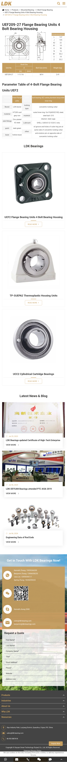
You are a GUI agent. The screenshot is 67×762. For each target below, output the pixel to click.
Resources (6, 717)
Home (7, 10)
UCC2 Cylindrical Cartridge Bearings (33, 374)
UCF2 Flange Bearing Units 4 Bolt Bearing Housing (33, 217)
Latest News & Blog (33, 396)
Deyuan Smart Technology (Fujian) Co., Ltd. (30, 747)
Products (15, 10)
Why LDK (5, 711)
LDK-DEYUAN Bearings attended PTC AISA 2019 (29, 489)
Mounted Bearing (27, 10)
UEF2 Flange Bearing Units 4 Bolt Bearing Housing (23, 12)
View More (12, 445)
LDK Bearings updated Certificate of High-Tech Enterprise (33, 440)
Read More (33, 224)
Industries (6, 700)
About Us (5, 706)
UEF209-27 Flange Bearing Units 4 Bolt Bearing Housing (26, 15)
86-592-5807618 (9, 738)
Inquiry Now (55, 744)
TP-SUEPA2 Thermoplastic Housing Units (33, 295)
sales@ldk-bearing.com (12, 733)
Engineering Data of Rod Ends (20, 537)
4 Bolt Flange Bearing (44, 10)
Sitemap (27, 751)
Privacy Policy (36, 751)
